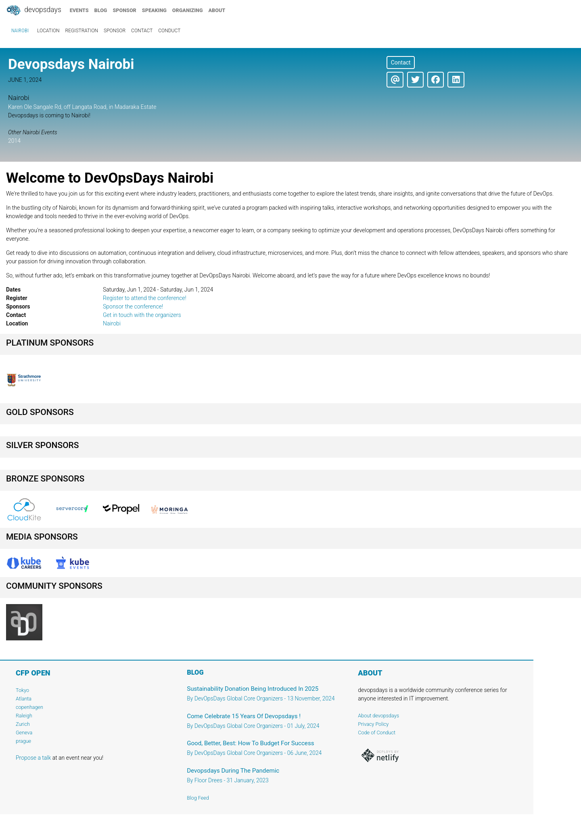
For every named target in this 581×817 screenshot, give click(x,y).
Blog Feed (198, 798)
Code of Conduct (376, 732)
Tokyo (22, 690)
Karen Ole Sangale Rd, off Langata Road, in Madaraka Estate (82, 107)
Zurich (23, 724)
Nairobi (20, 30)
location (48, 30)
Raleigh (24, 716)
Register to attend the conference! (144, 298)
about (217, 10)
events (79, 10)
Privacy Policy (373, 724)
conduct (169, 30)
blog (100, 10)
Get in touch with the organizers (142, 315)
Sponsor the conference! (133, 306)
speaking (154, 10)
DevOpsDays (33, 10)
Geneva (24, 732)
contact (142, 30)
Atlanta (23, 699)
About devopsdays (378, 716)
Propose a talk (33, 757)
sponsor (124, 10)
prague (23, 741)
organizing (187, 10)
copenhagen (29, 707)
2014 (14, 141)
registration (81, 30)
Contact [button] (401, 62)
